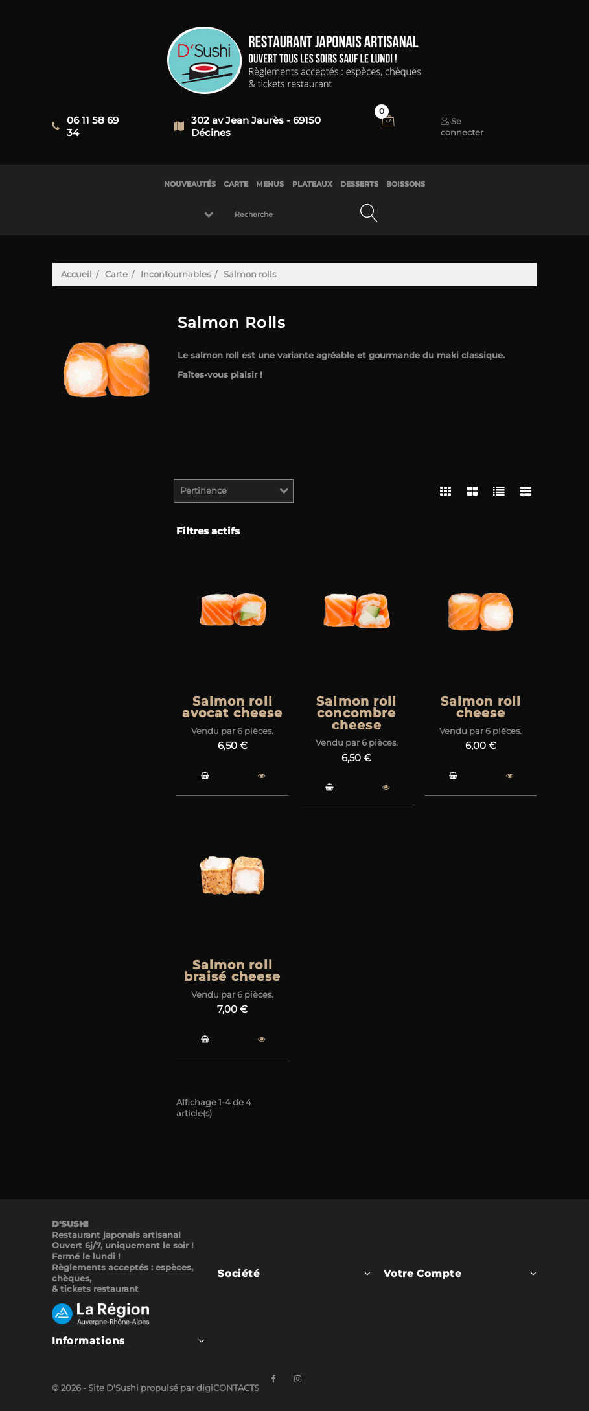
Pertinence (203, 490)
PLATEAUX (312, 184)
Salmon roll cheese (481, 707)
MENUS (270, 184)
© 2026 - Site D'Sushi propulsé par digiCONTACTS (155, 1387)
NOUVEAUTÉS (190, 184)
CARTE (236, 184)
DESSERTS (359, 184)
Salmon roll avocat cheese (232, 707)
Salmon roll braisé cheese (232, 971)
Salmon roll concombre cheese (356, 713)
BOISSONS (405, 184)
